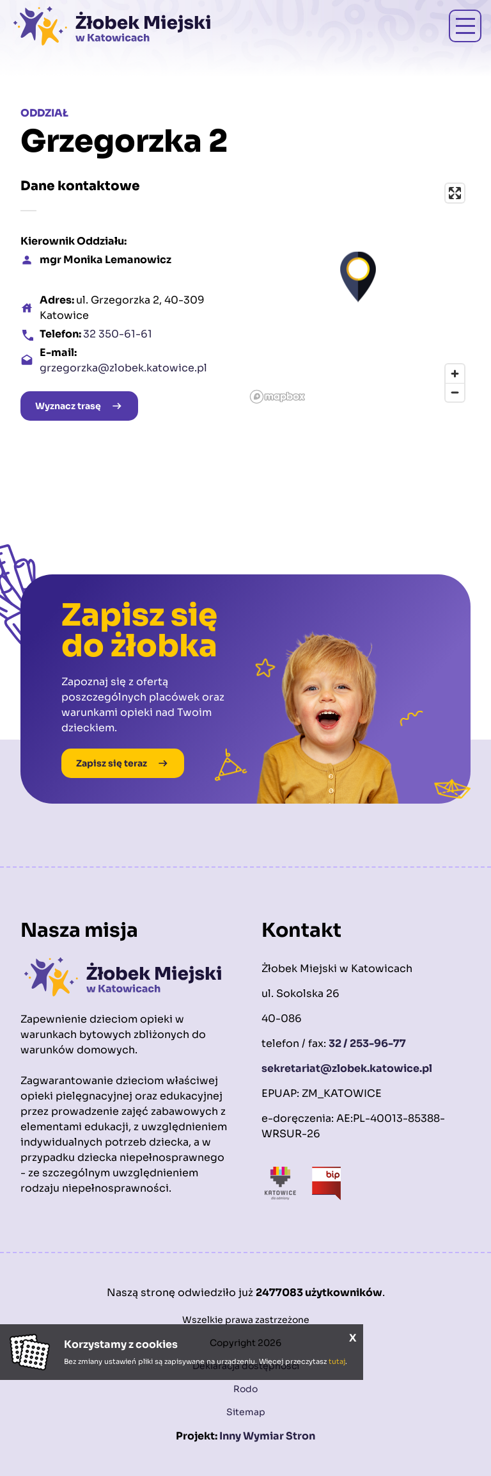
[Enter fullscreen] (455, 193)
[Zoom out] (455, 392)
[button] (358, 277)
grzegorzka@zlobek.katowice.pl (123, 368)
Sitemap (245, 1412)
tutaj (337, 1361)
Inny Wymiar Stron (267, 1436)
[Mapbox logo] (277, 396)
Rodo (245, 1389)
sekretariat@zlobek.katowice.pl (346, 1068)
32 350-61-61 (117, 334)
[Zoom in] (455, 373)
